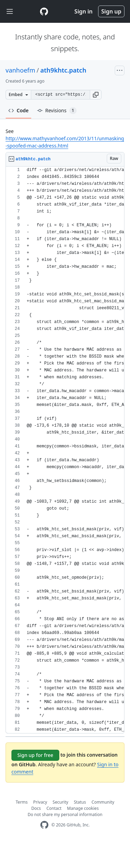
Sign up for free (35, 755)
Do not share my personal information (65, 814)
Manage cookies (82, 808)
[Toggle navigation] (10, 11)
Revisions (57, 110)
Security (60, 802)
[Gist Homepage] (44, 11)
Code (18, 110)
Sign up (111, 11)
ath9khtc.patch (63, 70)
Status (80, 802)
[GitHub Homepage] (44, 825)
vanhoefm (20, 70)
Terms (22, 802)
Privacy (40, 802)
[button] (96, 95)
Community (103, 802)
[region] (65, 450)
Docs (36, 808)
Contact (53, 808)
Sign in (84, 11)
